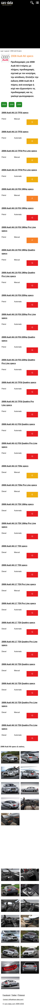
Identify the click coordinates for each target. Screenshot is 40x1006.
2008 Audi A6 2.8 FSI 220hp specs (17, 295)
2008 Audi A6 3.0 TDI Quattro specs (18, 664)
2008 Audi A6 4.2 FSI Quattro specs (18, 424)
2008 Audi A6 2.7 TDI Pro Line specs (19, 584)
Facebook (6, 995)
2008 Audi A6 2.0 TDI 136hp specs (18, 504)
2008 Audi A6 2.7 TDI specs (14, 546)
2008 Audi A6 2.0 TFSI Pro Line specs (19, 151)
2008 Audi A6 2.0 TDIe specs (15, 466)
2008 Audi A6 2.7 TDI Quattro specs (18, 622)
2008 (19, 104)
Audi (2, 51)
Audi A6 (6, 51)
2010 (4, 104)
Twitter (14, 995)
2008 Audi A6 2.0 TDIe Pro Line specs (19, 485)
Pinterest (21, 995)
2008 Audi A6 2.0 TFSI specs (15, 112)
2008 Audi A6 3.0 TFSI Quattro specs (19, 382)
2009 (12, 104)
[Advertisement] (20, 28)
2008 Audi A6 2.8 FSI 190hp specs (17, 189)
